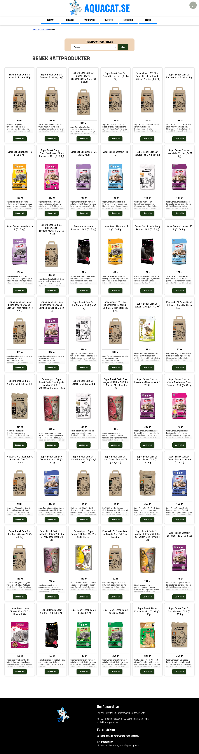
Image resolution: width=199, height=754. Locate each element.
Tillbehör (70, 20)
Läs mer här (19, 139)
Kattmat (50, 20)
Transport (109, 20)
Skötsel (148, 20)
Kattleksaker (89, 20)
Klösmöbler (128, 20)
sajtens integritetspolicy (127, 745)
